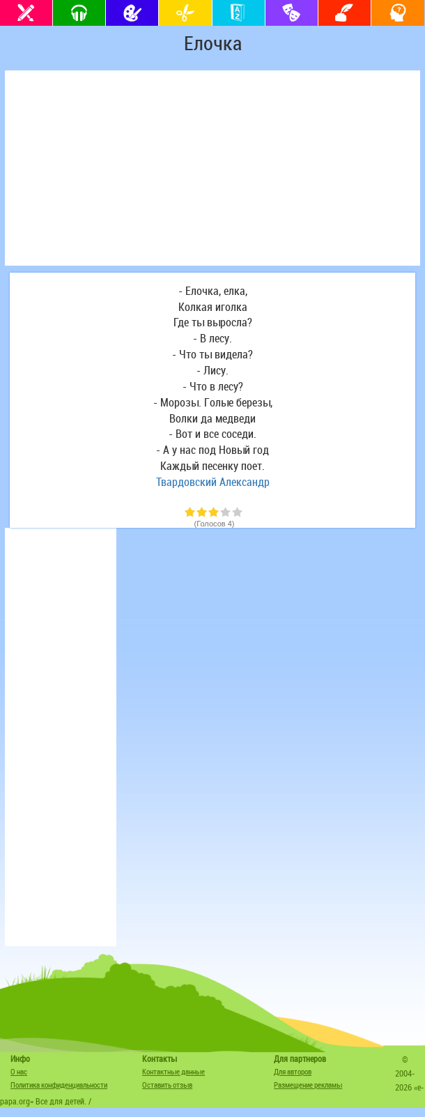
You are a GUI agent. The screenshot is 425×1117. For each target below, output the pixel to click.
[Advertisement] (212, 168)
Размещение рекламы (308, 1084)
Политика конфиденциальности (58, 1084)
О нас (18, 1071)
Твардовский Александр (213, 481)
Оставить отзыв (167, 1084)
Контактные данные (173, 1071)
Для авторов (292, 1071)
